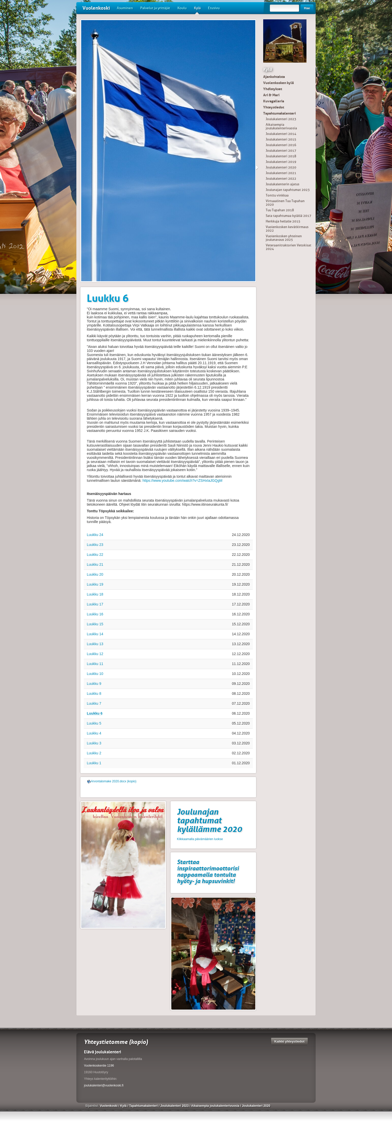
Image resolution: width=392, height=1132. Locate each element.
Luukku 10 (95, 674)
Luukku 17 (95, 604)
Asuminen (125, 8)
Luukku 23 (95, 545)
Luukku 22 (95, 555)
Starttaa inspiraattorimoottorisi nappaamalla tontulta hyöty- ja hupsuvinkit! (208, 871)
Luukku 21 (95, 564)
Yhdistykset (272, 89)
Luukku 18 (95, 594)
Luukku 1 (94, 763)
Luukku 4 (94, 733)
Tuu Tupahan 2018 (280, 210)
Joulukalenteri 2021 (281, 173)
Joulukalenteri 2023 (281, 119)
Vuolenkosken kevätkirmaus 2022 (287, 229)
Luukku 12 (95, 654)
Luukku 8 (94, 693)
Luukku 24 (95, 535)
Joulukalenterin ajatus (282, 184)
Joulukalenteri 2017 (281, 150)
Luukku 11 (95, 664)
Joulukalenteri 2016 (281, 145)
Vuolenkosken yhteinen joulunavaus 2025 (284, 238)
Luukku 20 (95, 574)
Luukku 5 (94, 723)
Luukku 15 (95, 624)
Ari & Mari (271, 95)
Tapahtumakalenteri (279, 113)
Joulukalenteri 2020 (281, 167)
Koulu (182, 8)
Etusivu (214, 8)
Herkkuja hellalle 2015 (283, 221)
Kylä (197, 10)
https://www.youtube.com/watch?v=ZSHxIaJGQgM (182, 480)
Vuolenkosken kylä (278, 82)
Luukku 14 (95, 634)
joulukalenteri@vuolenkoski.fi (103, 1085)
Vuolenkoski (96, 8)
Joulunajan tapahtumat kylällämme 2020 (209, 820)
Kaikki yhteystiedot (289, 1041)
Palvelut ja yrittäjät (155, 8)
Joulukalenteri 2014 (281, 134)
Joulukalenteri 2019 (281, 162)
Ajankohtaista (274, 76)
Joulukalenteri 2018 (281, 156)
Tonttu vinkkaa (277, 195)
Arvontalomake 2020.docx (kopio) (113, 781)
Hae (307, 8)
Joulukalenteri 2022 (281, 178)
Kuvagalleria (273, 101)
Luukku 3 (94, 743)
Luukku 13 (95, 644)
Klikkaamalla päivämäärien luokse (200, 839)
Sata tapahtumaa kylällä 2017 (288, 216)
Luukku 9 (94, 684)
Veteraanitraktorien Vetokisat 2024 (288, 247)
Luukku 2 (94, 753)
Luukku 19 (95, 584)
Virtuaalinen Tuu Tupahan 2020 (285, 203)
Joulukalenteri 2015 (281, 139)
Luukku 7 (94, 703)
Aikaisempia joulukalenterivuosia (281, 126)
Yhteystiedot (273, 107)
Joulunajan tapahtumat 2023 (288, 190)
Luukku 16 (95, 614)
